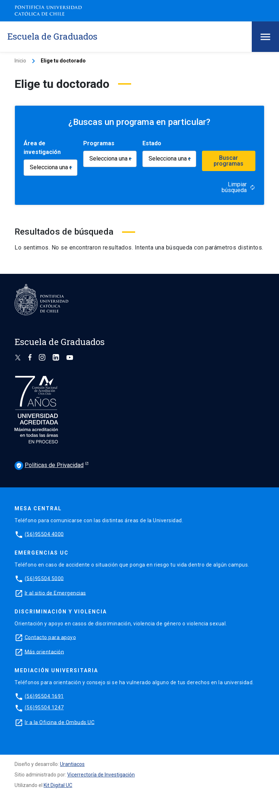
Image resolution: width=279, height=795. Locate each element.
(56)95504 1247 (44, 707)
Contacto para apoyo (50, 637)
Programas (98, 143)
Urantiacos (72, 764)
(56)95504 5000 (44, 578)
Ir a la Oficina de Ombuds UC (59, 722)
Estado (151, 143)
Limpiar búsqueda (238, 187)
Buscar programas (228, 160)
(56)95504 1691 (44, 696)
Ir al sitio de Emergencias (55, 593)
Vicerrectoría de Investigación (101, 775)
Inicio (20, 61)
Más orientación (44, 651)
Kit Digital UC (58, 785)
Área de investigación (42, 147)
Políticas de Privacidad (49, 465)
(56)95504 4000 (44, 534)
